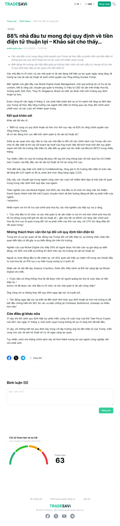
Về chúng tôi (36, 499)
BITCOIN (11, 29)
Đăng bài (106, 410)
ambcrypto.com (14, 48)
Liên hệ (86, 499)
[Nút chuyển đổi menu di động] (114, 4)
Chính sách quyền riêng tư (62, 499)
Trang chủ (11, 21)
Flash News (25, 21)
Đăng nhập (104, 4)
